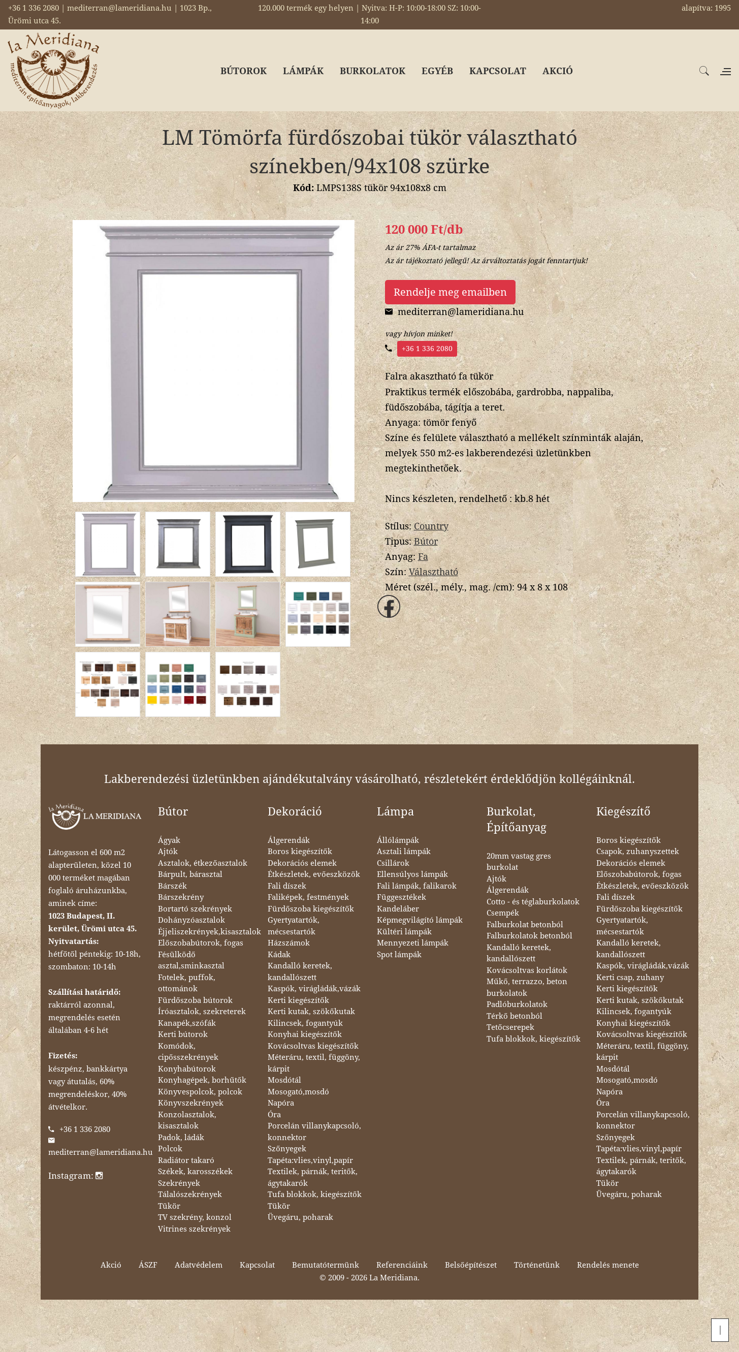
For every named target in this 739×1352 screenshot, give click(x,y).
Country (431, 526)
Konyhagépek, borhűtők (202, 1080)
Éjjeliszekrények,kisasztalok (209, 931)
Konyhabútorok (187, 1069)
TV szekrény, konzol (195, 1217)
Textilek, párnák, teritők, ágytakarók (313, 1177)
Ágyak (169, 840)
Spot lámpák (399, 954)
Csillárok (393, 863)
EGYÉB (437, 71)
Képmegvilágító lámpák (420, 920)
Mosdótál (284, 1080)
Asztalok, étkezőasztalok (202, 863)
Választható (433, 572)
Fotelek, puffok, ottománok (186, 983)
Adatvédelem (198, 1265)
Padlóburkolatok (517, 1004)
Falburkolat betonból (525, 924)
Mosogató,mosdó (298, 1091)
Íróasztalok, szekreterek (202, 1011)
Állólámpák (398, 840)
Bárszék (172, 886)
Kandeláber (398, 909)
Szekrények (179, 1183)
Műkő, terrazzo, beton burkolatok (527, 987)
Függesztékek (401, 897)
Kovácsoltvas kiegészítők (313, 1046)
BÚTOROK (243, 71)
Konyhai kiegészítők (305, 1034)
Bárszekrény (181, 897)
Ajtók (168, 851)
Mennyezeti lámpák (412, 943)
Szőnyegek (287, 1148)
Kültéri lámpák (404, 931)
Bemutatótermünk (325, 1265)
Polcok (170, 1148)
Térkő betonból (514, 1016)
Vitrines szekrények (194, 1229)
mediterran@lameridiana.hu (100, 1152)
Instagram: (75, 1176)
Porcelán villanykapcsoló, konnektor (314, 1131)
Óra (274, 1114)
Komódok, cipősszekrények (188, 1052)
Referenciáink (402, 1265)
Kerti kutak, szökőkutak (311, 1011)
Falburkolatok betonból (529, 935)
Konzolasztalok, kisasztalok (187, 1120)
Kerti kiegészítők (298, 1000)
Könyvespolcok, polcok (200, 1091)
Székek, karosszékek (195, 1171)
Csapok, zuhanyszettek (637, 851)
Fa (423, 556)
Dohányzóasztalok (191, 920)
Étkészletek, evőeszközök (314, 874)
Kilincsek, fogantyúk (305, 1023)
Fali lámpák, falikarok (417, 886)
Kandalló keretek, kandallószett (300, 971)
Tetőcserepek (510, 1027)
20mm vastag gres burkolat (519, 862)
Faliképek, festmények (308, 897)
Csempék (503, 913)
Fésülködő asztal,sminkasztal (191, 960)
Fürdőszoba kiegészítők (311, 909)
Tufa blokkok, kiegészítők (315, 1194)
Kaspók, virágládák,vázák (314, 988)
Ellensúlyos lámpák (412, 874)
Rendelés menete (608, 1265)
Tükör (169, 1206)
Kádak (279, 954)
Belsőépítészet (471, 1265)
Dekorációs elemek (302, 863)
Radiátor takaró (186, 1160)
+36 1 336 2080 (427, 348)
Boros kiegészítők (300, 851)
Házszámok (289, 943)
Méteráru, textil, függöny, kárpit (314, 1063)
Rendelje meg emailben (450, 292)
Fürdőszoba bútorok (195, 1000)
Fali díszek (287, 886)
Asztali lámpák (404, 851)
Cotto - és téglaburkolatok (533, 901)
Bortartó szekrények (195, 909)
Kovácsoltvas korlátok (527, 970)
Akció (111, 1265)
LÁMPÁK (303, 71)
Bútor (426, 541)
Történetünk (537, 1265)
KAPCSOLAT (497, 71)
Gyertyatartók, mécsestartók (293, 926)
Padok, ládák (181, 1137)
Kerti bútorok (183, 1034)
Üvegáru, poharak (300, 1217)
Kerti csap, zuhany (630, 977)
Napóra (281, 1103)
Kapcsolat (257, 1265)
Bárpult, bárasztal (190, 874)
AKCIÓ (557, 71)
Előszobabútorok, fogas (200, 943)
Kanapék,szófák (187, 1023)
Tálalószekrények (190, 1194)
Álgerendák (289, 840)
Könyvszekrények (190, 1103)
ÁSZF (148, 1265)
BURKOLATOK (372, 71)
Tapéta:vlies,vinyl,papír (310, 1160)
